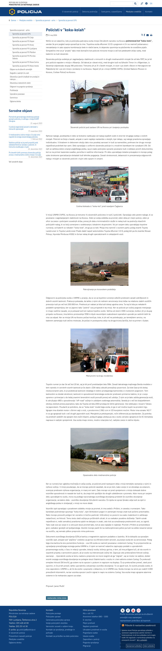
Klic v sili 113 (88, 613)
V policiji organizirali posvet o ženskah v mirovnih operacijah (23, 128)
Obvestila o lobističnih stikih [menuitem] (20, 83)
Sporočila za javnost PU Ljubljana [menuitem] (24, 49)
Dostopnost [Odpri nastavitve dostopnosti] (146, 3)
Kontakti (148, 11)
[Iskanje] (135, 4)
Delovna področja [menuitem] (89, 11)
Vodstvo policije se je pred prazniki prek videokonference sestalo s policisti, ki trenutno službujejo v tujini (23, 145)
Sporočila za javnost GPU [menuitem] (21, 34)
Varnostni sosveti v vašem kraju (59, 626)
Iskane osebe (88, 636)
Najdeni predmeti (90, 626)
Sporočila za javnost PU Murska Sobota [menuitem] (23, 57)
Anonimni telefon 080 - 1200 (95, 616)
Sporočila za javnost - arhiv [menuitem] (20, 30)
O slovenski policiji (17, 633)
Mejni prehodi (89, 623)
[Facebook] (128, 610)
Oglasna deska (15, 101)
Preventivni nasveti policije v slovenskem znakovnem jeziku (142, 3)
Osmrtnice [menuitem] (14, 98)
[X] (123, 610)
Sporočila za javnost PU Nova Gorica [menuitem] (25, 62)
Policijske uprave (53, 616)
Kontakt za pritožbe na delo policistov (62, 636)
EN (151, 4)
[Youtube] (133, 610)
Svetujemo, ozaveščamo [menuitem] (111, 11)
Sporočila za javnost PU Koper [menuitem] (23, 41)
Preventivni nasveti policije (20, 636)
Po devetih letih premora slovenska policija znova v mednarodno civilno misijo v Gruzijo (25, 154)
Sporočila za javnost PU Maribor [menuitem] (24, 52)
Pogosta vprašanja (91, 642)
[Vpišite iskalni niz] (121, 4)
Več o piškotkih (142, 640)
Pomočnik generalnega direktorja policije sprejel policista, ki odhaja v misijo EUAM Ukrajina (24, 119)
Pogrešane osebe (90, 633)
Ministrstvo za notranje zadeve (22, 613)
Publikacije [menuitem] (14, 90)
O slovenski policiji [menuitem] (70, 11)
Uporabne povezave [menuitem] (17, 94)
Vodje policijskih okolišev (57, 623)
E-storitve (87, 620)
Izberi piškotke (149, 646)
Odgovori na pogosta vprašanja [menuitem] (21, 87)
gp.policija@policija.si (26, 629)
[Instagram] (139, 610)
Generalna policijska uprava (58, 620)
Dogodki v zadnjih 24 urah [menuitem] (19, 73)
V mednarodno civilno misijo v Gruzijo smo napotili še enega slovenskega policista (24, 136)
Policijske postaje (53, 613)
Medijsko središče (16, 639)
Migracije (87, 646)
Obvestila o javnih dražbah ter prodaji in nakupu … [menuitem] (24, 78)
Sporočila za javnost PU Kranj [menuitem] (23, 45)
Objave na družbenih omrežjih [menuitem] (21, 69)
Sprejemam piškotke (134, 646)
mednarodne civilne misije (56, 598)
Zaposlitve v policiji (91, 639)
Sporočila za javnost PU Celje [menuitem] (23, 38)
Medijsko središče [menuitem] (133, 11)
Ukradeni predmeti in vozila (95, 629)
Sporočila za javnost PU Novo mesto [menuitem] (25, 66)
